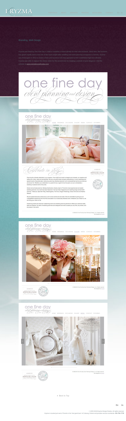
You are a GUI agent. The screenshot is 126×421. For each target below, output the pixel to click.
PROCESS (85, 12)
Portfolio (52, 12)
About (63, 12)
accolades (97, 12)
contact (109, 12)
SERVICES (74, 12)
